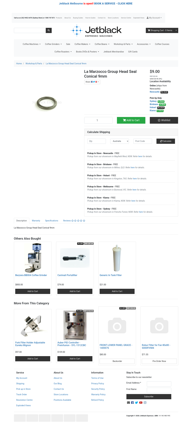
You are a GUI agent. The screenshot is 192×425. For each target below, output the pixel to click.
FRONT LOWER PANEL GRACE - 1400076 (116, 346)
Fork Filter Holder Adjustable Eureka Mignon (30, 344)
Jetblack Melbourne (71, 3)
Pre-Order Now (159, 361)
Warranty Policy (98, 394)
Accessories (143, 44)
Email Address (133, 383)
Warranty (36, 220)
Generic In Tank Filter (111, 275)
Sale (68, 44)
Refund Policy (97, 400)
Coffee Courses (162, 44)
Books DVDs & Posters (86, 51)
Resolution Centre (24, 400)
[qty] (96, 141)
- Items (160, 30)
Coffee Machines (31, 44)
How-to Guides (90, 18)
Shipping (20, 383)
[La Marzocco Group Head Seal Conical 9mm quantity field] (98, 120)
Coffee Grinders (52, 44)
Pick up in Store (23, 389)
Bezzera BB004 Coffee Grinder (31, 275)
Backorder (117, 361)
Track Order (21, 394)
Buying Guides (78, 18)
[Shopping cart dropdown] (176, 30)
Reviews (74, 220)
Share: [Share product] (92, 82)
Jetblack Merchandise (113, 51)
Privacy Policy (97, 383)
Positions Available (62, 400)
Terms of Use (97, 378)
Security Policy (98, 389)
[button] (154, 18)
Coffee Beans (101, 44)
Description (21, 220)
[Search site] (49, 30)
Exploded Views (138, 18)
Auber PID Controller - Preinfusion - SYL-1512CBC (71, 344)
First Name (131, 389)
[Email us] (128, 402)
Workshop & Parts (122, 44)
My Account (21, 378)
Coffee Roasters (62, 51)
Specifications (51, 220)
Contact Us (102, 18)
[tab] (21, 221)
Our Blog (58, 383)
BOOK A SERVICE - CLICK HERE (113, 3)
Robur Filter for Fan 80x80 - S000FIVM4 (156, 346)
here (140, 156)
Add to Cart (131, 120)
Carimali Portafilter (67, 275)
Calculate (165, 141)
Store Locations (113, 18)
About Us (67, 18)
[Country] (119, 141)
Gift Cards (132, 51)
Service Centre (126, 18)
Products (59, 18)
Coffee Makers (82, 44)
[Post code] (142, 141)
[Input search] (30, 30)
